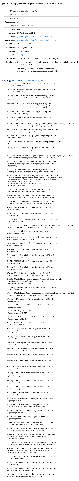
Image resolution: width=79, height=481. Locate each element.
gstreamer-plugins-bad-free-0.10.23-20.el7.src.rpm (36, 40)
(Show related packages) (33, 81)
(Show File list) (16, 81)
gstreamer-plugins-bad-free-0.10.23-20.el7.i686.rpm (37, 37)
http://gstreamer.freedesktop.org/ (29, 55)
